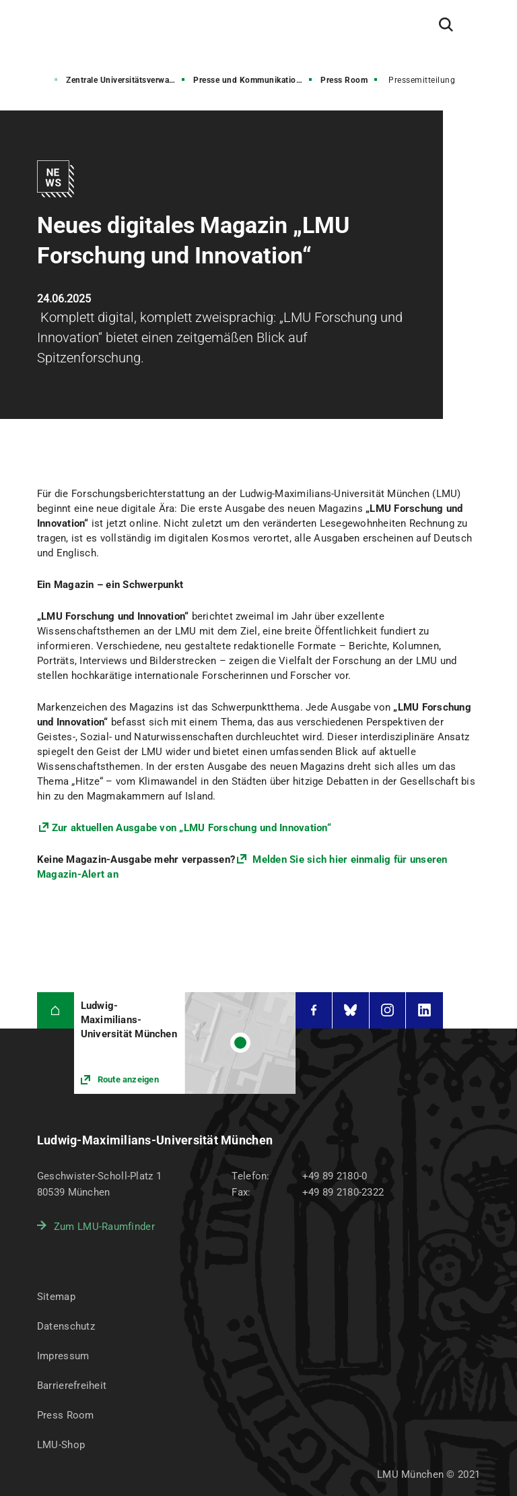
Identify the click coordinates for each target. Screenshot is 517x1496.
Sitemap (56, 1297)
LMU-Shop (61, 1445)
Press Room (344, 80)
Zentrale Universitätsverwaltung (126, 80)
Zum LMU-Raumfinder (104, 1227)
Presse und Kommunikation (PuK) (253, 80)
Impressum (63, 1356)
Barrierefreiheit (71, 1385)
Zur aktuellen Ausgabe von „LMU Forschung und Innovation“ (191, 828)
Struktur (32, 80)
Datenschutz (66, 1326)
